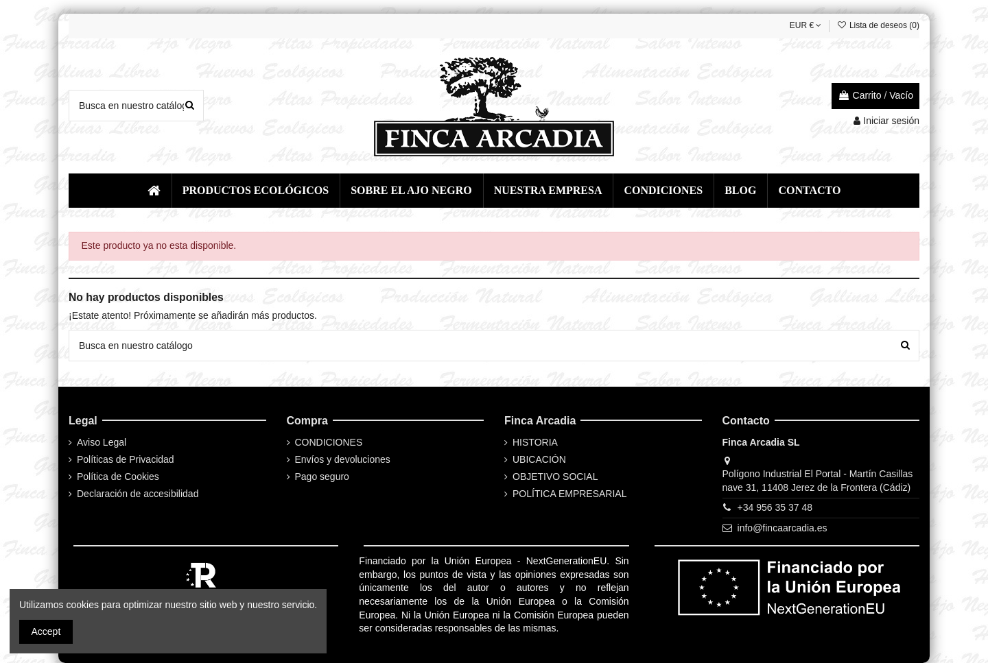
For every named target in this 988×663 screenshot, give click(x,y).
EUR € (806, 25)
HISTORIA (535, 442)
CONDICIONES (329, 442)
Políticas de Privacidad (125, 459)
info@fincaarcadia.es (782, 527)
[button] (255, 190)
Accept (46, 631)
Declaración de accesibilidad (137, 493)
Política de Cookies (118, 476)
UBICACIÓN (539, 459)
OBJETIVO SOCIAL (555, 476)
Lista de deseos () (877, 25)
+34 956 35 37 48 (775, 507)
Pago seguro (322, 476)
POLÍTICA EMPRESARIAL (570, 493)
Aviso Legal (101, 442)
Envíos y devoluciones (342, 459)
